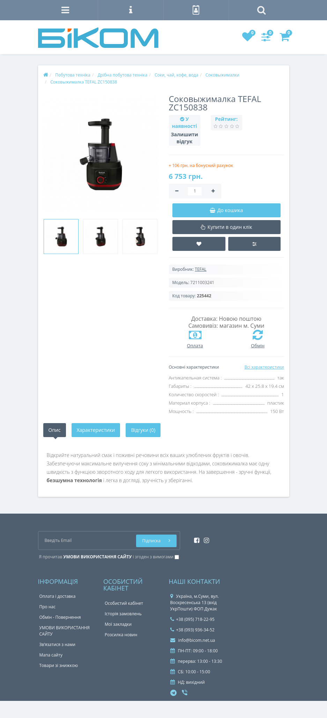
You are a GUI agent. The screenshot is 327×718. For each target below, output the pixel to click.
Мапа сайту (50, 655)
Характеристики (96, 430)
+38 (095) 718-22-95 (192, 619)
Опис (55, 430)
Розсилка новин (121, 635)
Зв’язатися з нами (57, 644)
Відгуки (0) (143, 430)
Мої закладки (118, 624)
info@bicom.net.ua (192, 640)
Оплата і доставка (57, 596)
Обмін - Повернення (60, 617)
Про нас (47, 607)
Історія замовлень (123, 614)
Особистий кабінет (124, 603)
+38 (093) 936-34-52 (192, 630)
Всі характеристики (264, 367)
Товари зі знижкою (58, 665)
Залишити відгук (184, 138)
